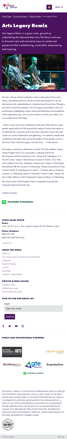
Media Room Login (10, 288)
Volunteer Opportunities (12, 274)
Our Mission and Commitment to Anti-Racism (21, 256)
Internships (6, 270)
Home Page (6, 16)
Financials (6, 260)
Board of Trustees (9, 263)
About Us (6, 253)
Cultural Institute (35, 16)
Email (7, 304)
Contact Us (6, 243)
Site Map (61, 437)
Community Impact (20, 16)
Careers (5, 267)
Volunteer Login (8, 284)
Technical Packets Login (12, 291)
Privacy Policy (8, 436)
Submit (10, 316)
